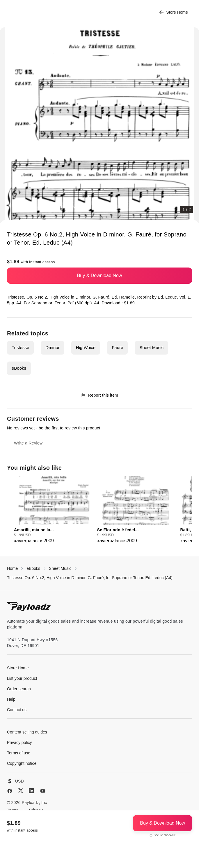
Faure (117, 347)
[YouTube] (43, 791)
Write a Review (28, 443)
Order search (19, 688)
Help (11, 699)
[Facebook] (10, 791)
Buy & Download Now (99, 275)
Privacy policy (19, 742)
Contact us (16, 709)
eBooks (19, 368)
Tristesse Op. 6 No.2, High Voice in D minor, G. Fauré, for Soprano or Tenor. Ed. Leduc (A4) (90, 577)
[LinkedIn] (31, 790)
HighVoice (86, 347)
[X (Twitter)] (20, 790)
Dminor (52, 347)
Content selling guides (27, 732)
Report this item (99, 395)
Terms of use (18, 753)
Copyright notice (21, 763)
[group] (54, 510)
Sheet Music (151, 347)
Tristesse (20, 347)
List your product (22, 678)
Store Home (173, 12)
